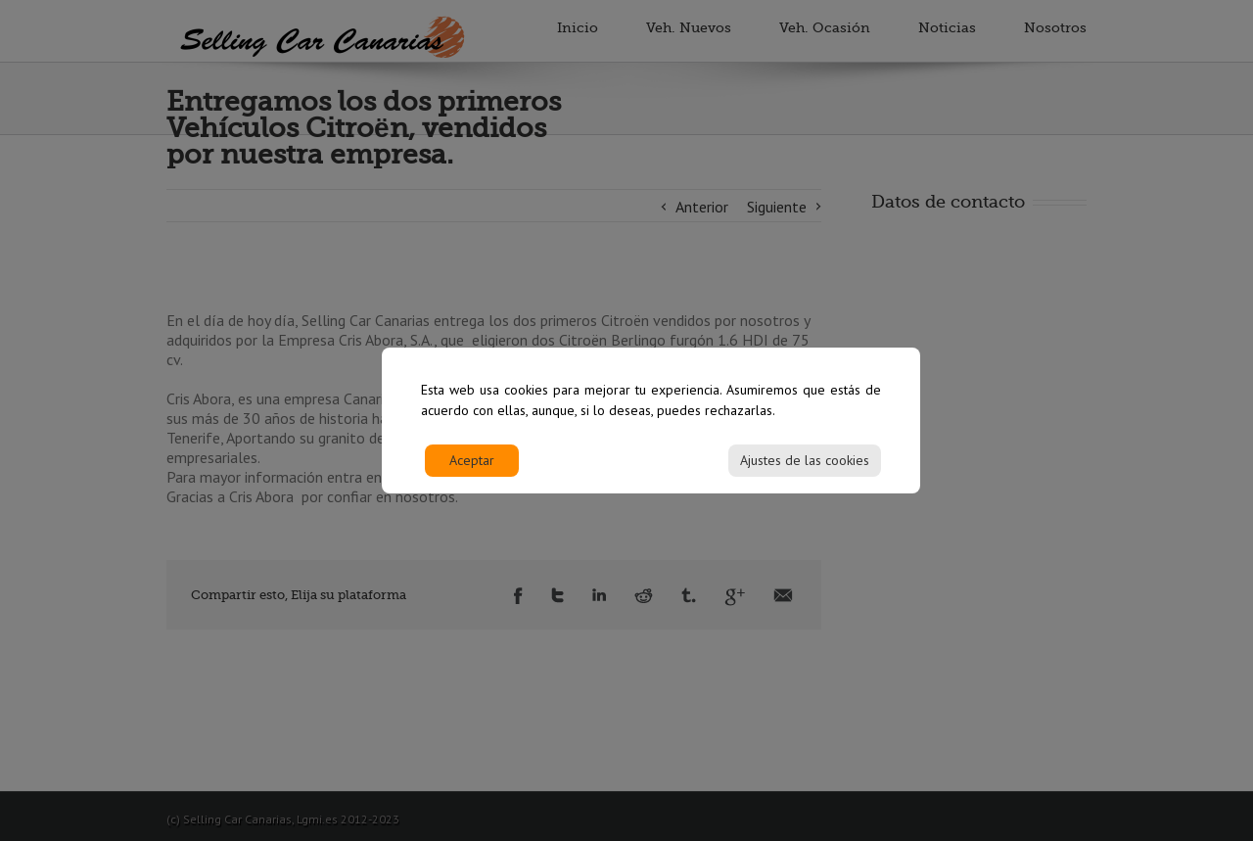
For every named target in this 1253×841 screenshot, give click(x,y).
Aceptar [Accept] (471, 471)
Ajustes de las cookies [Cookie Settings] (804, 471)
